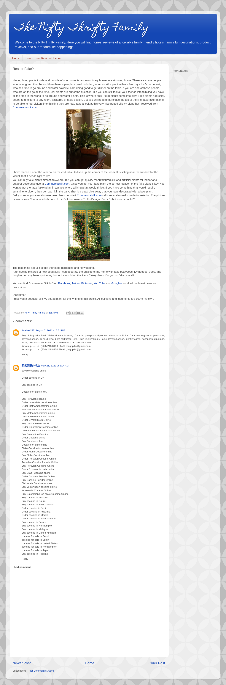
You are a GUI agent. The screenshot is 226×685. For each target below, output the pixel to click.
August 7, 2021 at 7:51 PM (50, 330)
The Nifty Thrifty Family (81, 28)
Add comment (22, 567)
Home (16, 58)
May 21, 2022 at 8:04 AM (55, 365)
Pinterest (86, 283)
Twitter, (76, 283)
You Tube (99, 283)
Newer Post (21, 663)
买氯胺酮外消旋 (31, 365)
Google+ (116, 283)
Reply (25, 354)
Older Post (157, 663)
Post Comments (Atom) (41, 670)
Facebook (64, 283)
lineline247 (28, 330)
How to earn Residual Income (44, 58)
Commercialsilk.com (25, 107)
